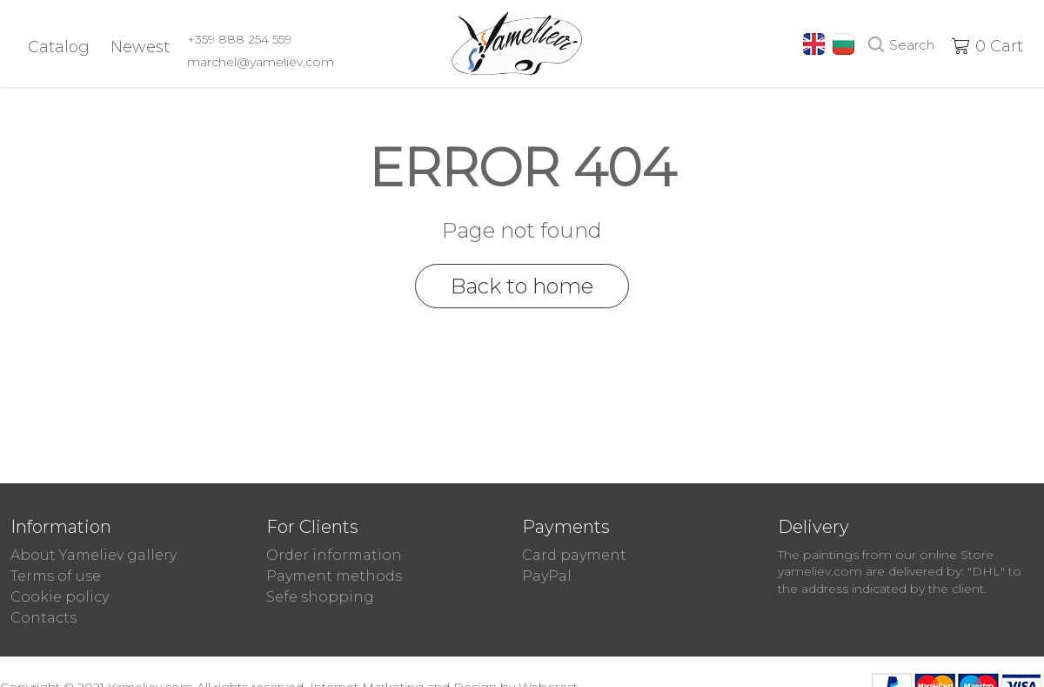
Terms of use (55, 576)
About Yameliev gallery (93, 555)
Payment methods (334, 576)
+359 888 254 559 (239, 39)
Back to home (522, 286)
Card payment (574, 555)
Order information (334, 555)
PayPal (547, 576)
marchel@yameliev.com (260, 62)
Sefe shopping (320, 597)
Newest (140, 47)
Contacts (43, 618)
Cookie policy (59, 597)
